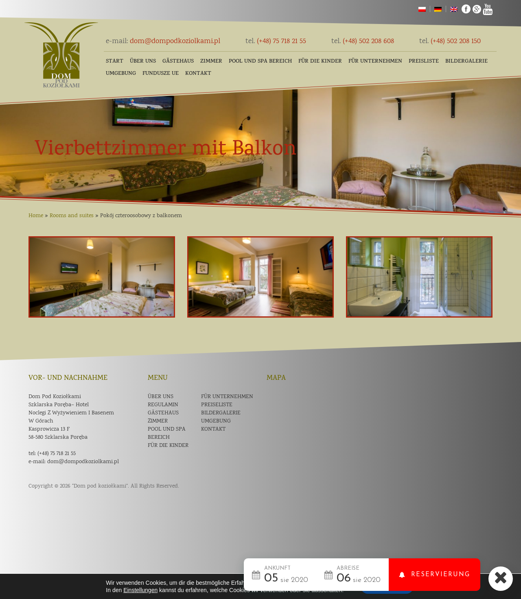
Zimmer (211, 61)
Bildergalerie (466, 61)
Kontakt (198, 74)
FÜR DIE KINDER (320, 61)
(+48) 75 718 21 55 (275, 41)
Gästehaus (178, 61)
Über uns (143, 61)
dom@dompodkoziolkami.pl (163, 41)
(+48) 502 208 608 (362, 41)
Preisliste (424, 61)
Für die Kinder (168, 446)
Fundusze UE (160, 74)
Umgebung (121, 74)
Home (35, 216)
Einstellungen (140, 590)
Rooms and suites (72, 216)
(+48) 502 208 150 (450, 41)
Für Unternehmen (375, 61)
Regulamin (163, 405)
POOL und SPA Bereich (260, 61)
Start (114, 61)
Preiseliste (216, 405)
